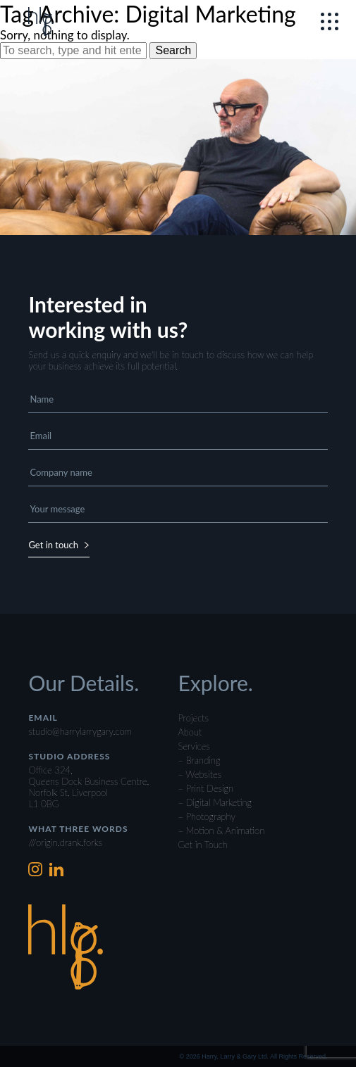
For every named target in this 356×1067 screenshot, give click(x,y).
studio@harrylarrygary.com (79, 731)
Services (194, 746)
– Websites (200, 774)
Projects (193, 718)
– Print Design (206, 788)
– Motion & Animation (221, 830)
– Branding (199, 760)
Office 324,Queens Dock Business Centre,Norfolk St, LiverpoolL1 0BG (88, 786)
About (190, 732)
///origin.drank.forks (65, 842)
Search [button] (173, 50)
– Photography (206, 816)
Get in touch (59, 544)
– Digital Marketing (215, 802)
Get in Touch (203, 844)
